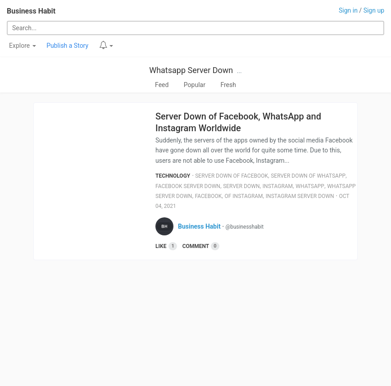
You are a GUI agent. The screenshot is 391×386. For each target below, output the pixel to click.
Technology (172, 176)
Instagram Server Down (300, 196)
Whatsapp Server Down (191, 70)
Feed (161, 84)
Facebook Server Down (187, 186)
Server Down (241, 186)
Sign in (348, 10)
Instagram (278, 186)
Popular (194, 84)
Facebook (208, 196)
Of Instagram (243, 196)
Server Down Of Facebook (231, 176)
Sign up (374, 10)
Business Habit (31, 11)
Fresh (228, 84)
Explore (22, 45)
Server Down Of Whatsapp (308, 176)
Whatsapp (310, 186)
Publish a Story (67, 45)
